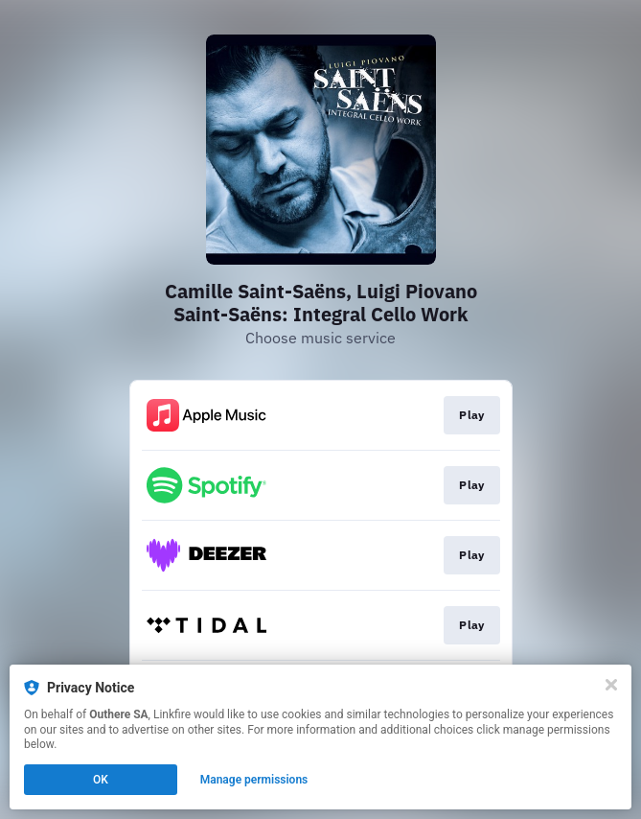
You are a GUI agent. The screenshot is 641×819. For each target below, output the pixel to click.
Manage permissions (254, 779)
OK (100, 779)
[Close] (611, 684)
